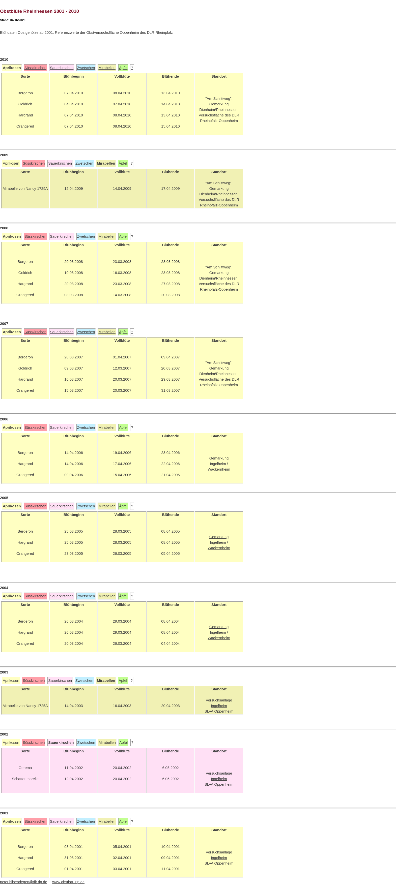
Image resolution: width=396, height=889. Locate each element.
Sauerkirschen (62, 68)
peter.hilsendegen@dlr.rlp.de (23, 882)
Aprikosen (11, 163)
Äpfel (123, 68)
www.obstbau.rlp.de (68, 882)
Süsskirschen (35, 68)
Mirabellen (107, 68)
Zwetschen (86, 68)
